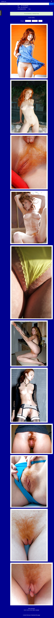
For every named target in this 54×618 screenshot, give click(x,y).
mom (25, 610)
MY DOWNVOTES (22, 9)
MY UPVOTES (24, 7)
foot (31, 610)
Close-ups (34, 21)
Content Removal (27, 615)
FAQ (29, 9)
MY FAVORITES (24, 5)
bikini (34, 610)
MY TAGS (18, 6)
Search (51, 3)
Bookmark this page (35, 615)
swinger (37, 610)
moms (28, 610)
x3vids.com (3, 1)
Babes (40, 21)
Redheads (28, 21)
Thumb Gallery (31, 17)
